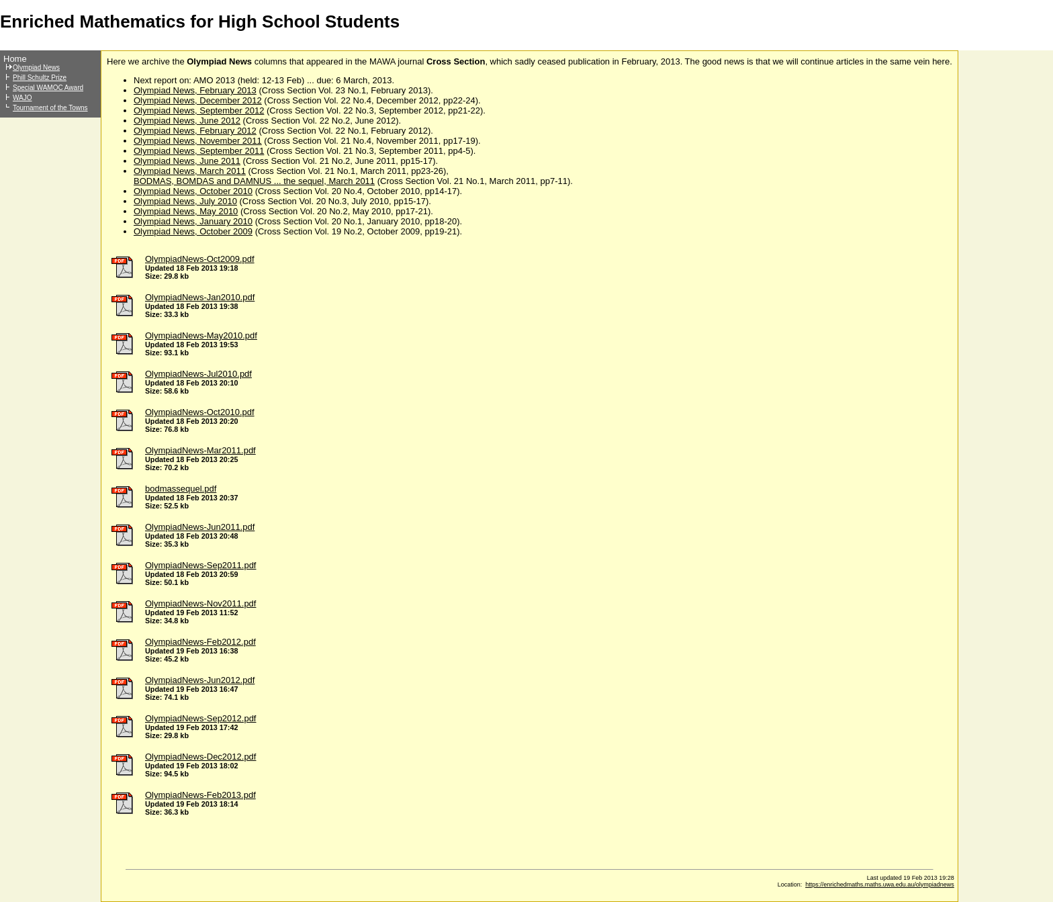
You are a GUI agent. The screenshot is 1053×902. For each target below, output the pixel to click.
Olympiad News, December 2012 (198, 100)
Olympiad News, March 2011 (190, 171)
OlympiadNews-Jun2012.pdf (200, 680)
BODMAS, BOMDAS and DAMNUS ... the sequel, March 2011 (254, 181)
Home (15, 59)
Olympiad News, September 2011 (199, 151)
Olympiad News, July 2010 (185, 201)
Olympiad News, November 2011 (198, 141)
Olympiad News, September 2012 (199, 110)
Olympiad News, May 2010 (186, 211)
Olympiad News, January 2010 (193, 221)
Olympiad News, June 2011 (187, 161)
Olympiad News (36, 67)
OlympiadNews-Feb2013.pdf (200, 795)
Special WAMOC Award (48, 87)
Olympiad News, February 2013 (195, 90)
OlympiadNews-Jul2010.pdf (198, 374)
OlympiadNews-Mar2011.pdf (200, 450)
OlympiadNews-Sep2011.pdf (200, 565)
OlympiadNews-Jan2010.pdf (200, 297)
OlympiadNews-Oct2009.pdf (200, 259)
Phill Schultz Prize (39, 77)
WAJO (22, 97)
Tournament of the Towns (50, 107)
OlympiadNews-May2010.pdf (201, 335)
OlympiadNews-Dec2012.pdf (200, 757)
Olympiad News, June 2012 (187, 121)
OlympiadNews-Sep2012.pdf (200, 718)
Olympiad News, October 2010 (193, 191)
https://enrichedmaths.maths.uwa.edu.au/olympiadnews (879, 884)
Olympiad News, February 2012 (195, 131)
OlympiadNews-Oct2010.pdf (200, 412)
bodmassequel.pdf (180, 489)
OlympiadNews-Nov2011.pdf (200, 603)
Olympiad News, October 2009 (193, 231)
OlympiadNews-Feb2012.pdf (200, 642)
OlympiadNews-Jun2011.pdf (200, 527)
